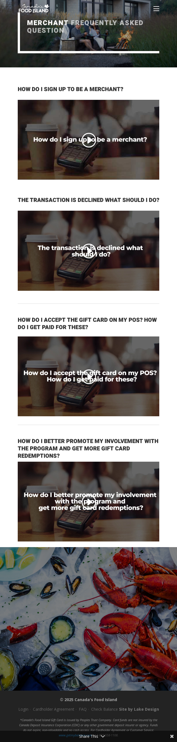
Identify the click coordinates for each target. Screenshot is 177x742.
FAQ (83, 709)
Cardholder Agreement (53, 709)
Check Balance (104, 709)
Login (23, 709)
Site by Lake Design (139, 709)
